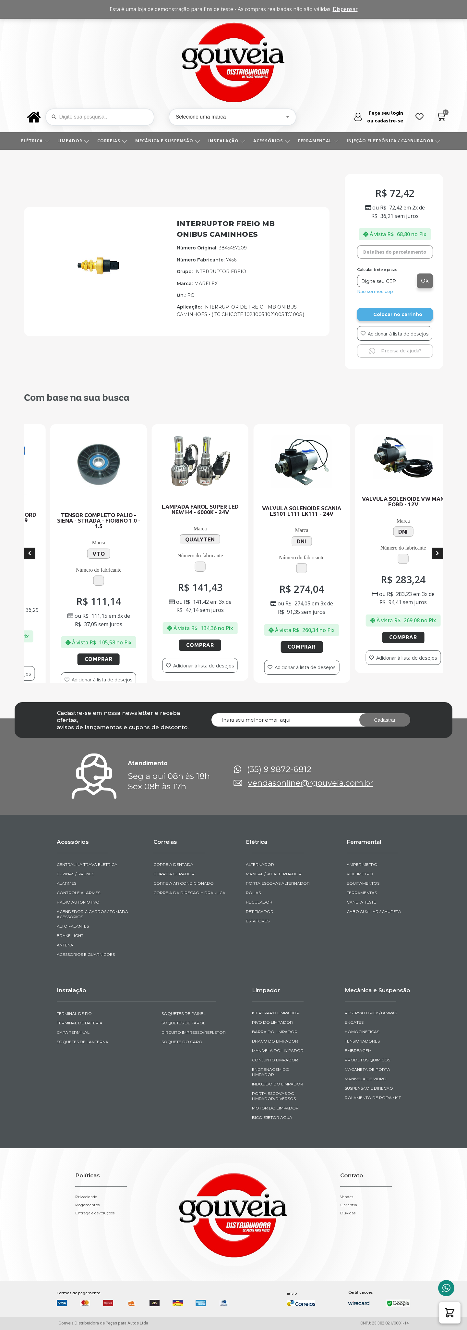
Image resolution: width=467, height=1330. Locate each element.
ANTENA (65, 945)
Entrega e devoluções (94, 1213)
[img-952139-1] (98, 273)
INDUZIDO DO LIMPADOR (277, 1084)
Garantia (348, 1205)
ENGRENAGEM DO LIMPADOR (270, 1072)
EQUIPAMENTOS (363, 883)
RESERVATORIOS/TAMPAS (371, 1012)
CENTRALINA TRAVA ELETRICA (87, 864)
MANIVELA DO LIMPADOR (278, 1050)
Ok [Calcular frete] (425, 281)
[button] (450, 1313)
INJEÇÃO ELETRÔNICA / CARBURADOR (396, 141)
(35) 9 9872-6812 (279, 769)
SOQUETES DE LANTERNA (82, 1041)
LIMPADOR (76, 141)
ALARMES (66, 883)
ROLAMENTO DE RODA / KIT (373, 1097)
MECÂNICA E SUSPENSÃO (170, 141)
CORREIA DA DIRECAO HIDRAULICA (189, 892)
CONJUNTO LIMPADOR (275, 1060)
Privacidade (86, 1197)
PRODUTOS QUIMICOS (367, 1060)
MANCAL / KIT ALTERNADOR (274, 873)
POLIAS (253, 892)
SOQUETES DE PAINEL (184, 1013)
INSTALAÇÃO (229, 141)
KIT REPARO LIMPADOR (275, 1012)
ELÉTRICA (37, 141)
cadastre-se (389, 120)
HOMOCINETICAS (362, 1031)
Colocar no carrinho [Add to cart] (397, 314)
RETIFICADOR (259, 911)
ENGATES (354, 1022)
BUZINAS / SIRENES (75, 873)
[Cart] (441, 117)
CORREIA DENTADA (173, 864)
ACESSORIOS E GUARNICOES (86, 954)
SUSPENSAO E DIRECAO (369, 1088)
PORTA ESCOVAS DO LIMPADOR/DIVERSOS (274, 1096)
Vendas (346, 1197)
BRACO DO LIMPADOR (275, 1041)
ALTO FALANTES (73, 926)
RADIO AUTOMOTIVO (78, 902)
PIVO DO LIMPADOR (272, 1022)
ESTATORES (257, 920)
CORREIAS (115, 141)
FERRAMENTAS (362, 892)
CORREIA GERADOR (174, 873)
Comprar (33, 653)
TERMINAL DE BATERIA (79, 1022)
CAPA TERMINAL (73, 1032)
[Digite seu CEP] (387, 281)
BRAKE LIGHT (70, 935)
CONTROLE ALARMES (78, 892)
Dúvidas (347, 1213)
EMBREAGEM (358, 1050)
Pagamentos (87, 1205)
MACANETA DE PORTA (367, 1069)
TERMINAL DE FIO (74, 1013)
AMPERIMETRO (362, 864)
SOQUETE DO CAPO (182, 1041)
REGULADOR (259, 902)
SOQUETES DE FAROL (183, 1022)
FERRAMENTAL (320, 141)
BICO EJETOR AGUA (272, 1117)
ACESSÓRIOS (274, 141)
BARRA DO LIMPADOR (274, 1031)
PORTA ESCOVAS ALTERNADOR (278, 883)
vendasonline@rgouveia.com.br (310, 783)
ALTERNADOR (260, 864)
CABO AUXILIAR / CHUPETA (374, 911)
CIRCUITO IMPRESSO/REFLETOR (194, 1032)
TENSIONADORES (362, 1041)
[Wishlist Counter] (419, 117)
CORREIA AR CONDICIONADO (183, 883)
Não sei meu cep (375, 291)
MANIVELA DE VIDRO (366, 1078)
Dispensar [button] (345, 9)
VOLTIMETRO (360, 873)
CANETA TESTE (361, 902)
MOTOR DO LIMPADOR (275, 1108)
